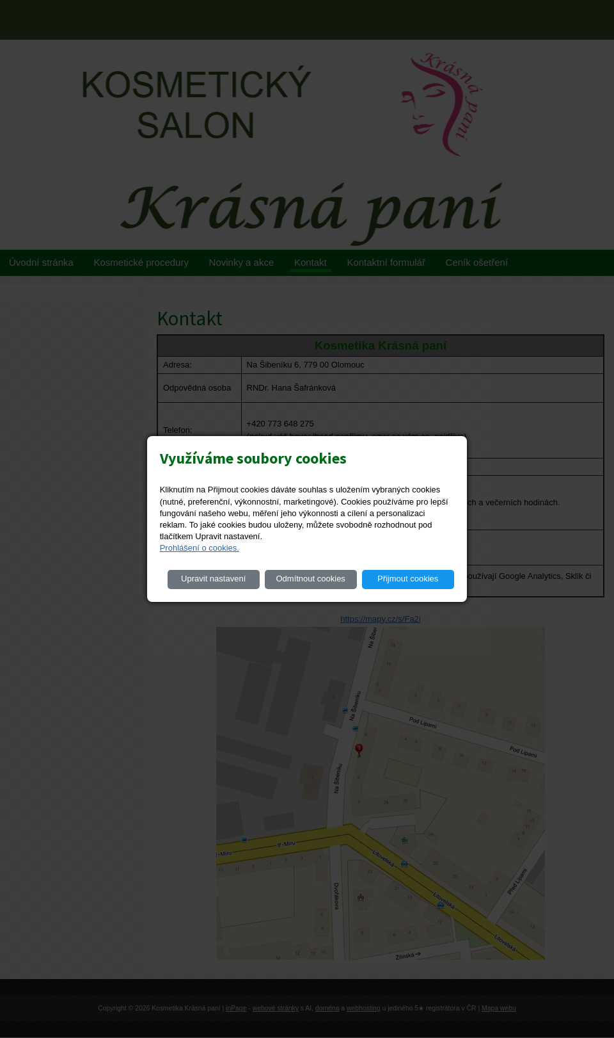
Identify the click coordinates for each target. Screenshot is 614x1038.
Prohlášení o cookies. (199, 548)
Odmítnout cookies (310, 578)
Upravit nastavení (213, 578)
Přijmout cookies (407, 578)
